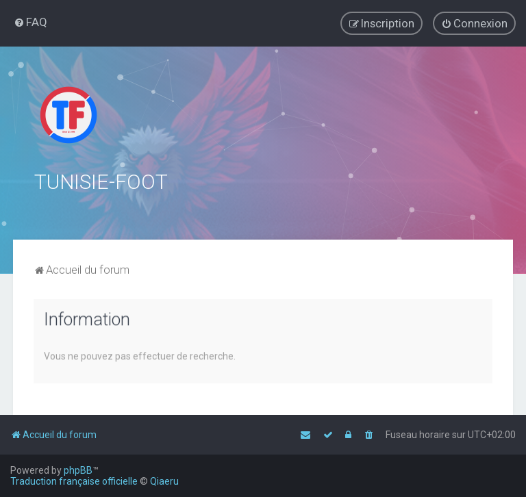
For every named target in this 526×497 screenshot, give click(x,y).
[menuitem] (30, 22)
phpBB (78, 470)
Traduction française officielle (74, 481)
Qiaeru (164, 481)
